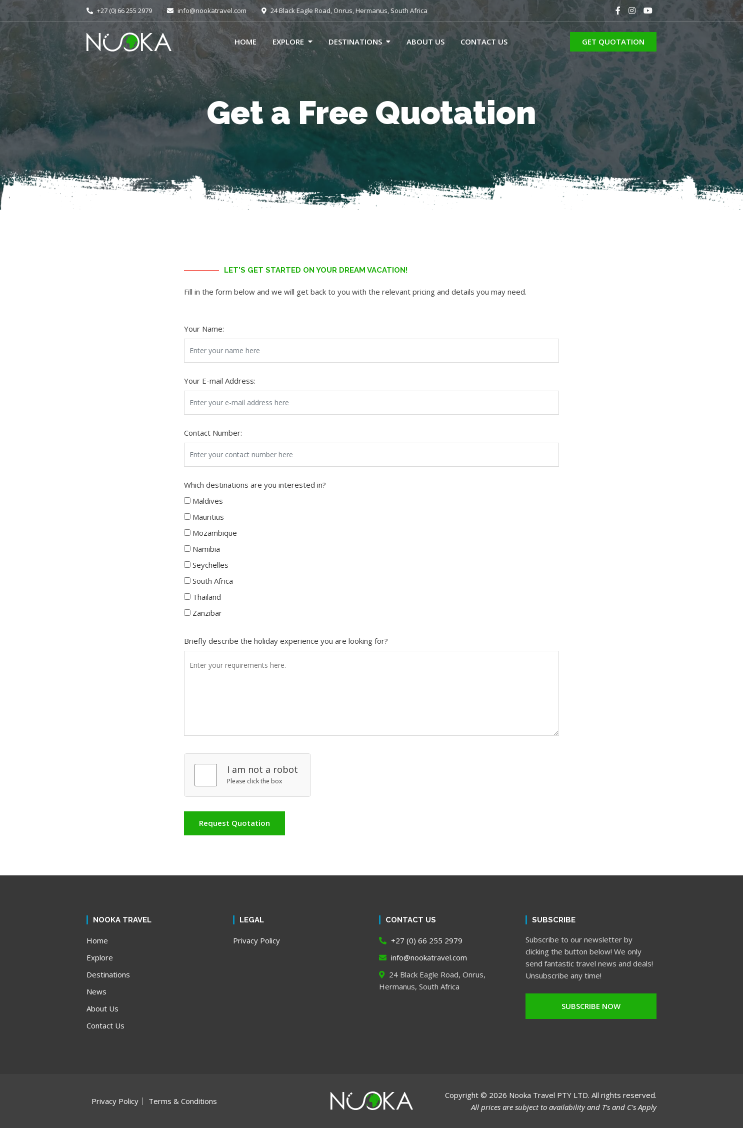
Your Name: (204, 329)
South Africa (212, 581)
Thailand (206, 597)
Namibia (206, 549)
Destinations (355, 42)
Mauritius (208, 517)
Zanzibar (207, 613)
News (96, 991)
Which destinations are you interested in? (255, 485)
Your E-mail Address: (220, 381)
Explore (288, 42)
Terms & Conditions (182, 1101)
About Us (425, 42)
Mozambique (214, 533)
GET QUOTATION (613, 42)
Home (245, 42)
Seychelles (210, 565)
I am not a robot (262, 769)
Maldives (207, 501)
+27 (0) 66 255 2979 (119, 10)
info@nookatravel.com (206, 10)
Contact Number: (213, 433)
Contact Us (484, 42)
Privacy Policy (256, 940)
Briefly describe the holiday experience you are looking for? (286, 641)
